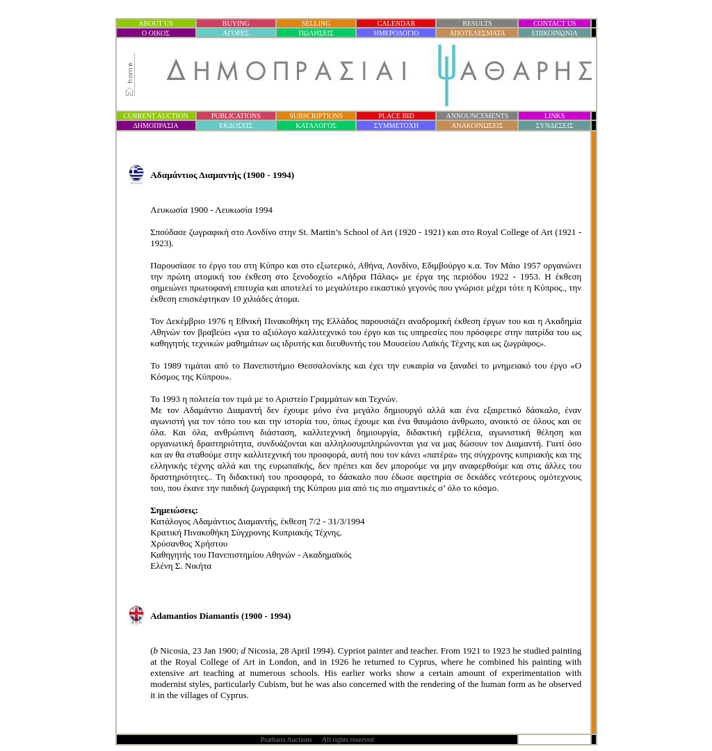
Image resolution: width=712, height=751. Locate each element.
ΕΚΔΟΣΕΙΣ (235, 125)
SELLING (316, 23)
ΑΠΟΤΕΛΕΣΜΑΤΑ (477, 33)
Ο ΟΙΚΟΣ (156, 33)
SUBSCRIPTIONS (316, 116)
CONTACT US (554, 23)
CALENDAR (396, 23)
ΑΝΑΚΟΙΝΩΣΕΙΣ (477, 125)
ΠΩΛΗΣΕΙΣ (316, 33)
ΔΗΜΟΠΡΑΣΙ (155, 125)
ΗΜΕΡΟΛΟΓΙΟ (396, 33)
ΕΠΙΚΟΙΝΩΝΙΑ (555, 33)
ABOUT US (155, 23)
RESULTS (477, 23)
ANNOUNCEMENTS (477, 116)
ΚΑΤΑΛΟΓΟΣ (316, 125)
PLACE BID (396, 116)
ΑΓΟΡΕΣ (235, 33)
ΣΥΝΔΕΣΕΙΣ (555, 125)
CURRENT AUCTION (155, 116)
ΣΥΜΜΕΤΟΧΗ (396, 125)
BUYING (236, 23)
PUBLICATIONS (236, 116)
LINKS (554, 116)
